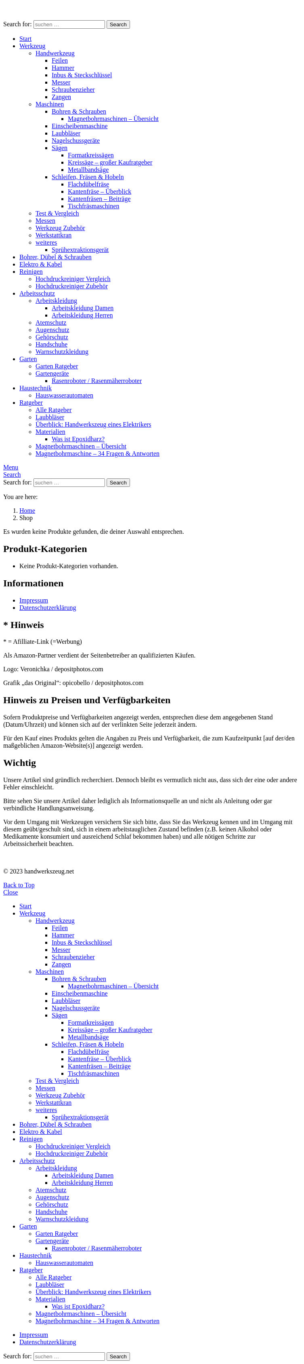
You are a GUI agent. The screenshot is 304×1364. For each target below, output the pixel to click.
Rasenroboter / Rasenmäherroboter (97, 380)
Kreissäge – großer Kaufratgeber (110, 162)
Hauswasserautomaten (64, 395)
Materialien (50, 431)
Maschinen (50, 104)
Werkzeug (32, 45)
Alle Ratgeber (53, 409)
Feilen (60, 60)
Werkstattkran (53, 235)
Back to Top (19, 885)
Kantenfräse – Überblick (99, 191)
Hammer (63, 67)
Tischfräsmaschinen (93, 206)
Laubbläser (66, 133)
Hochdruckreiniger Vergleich (73, 278)
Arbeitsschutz (37, 293)
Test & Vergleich (57, 213)
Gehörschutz (52, 337)
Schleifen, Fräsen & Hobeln (88, 176)
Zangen (61, 96)
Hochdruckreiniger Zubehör (72, 286)
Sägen (59, 147)
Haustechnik (35, 388)
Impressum (33, 600)
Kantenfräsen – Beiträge (99, 198)
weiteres (46, 242)
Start (25, 38)
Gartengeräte (52, 373)
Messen (45, 220)
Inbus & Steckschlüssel (82, 75)
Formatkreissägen (91, 155)
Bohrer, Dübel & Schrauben (55, 257)
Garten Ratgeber (57, 366)
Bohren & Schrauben (79, 111)
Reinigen (31, 271)
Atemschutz (51, 322)
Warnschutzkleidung (62, 351)
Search (118, 24)
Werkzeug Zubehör (60, 227)
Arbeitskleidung (56, 300)
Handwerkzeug (55, 53)
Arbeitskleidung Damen (82, 308)
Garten (28, 358)
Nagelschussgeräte (76, 140)
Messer (61, 82)
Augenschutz (52, 329)
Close (10, 892)
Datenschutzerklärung (47, 607)
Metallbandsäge (88, 169)
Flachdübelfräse (88, 184)
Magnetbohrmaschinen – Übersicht (113, 118)
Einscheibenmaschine (80, 126)
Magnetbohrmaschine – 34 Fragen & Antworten (97, 453)
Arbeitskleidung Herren (82, 315)
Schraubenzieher (73, 89)
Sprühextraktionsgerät (80, 249)
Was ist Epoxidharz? (78, 439)
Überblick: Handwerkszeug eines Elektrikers (93, 424)
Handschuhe (51, 344)
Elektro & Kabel (40, 264)
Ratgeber (31, 402)
